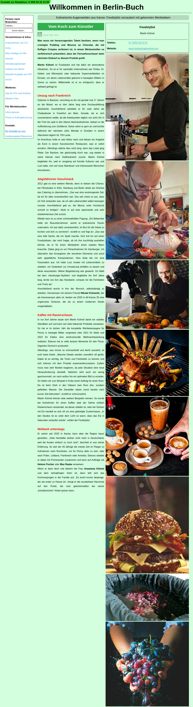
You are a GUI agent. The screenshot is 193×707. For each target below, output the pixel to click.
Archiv (8, 79)
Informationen (12, 112)
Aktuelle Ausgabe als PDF (18, 74)
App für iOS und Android (17, 93)
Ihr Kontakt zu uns (15, 131)
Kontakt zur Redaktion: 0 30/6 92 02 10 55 (25, 2)
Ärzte (8, 48)
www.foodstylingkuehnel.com (143, 48)
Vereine (9, 58)
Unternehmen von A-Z (16, 43)
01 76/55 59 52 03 (138, 42)
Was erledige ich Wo (15, 53)
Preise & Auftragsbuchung (18, 117)
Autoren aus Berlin (14, 69)
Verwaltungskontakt (15, 64)
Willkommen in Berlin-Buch (96, 7)
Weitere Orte (11, 98)
